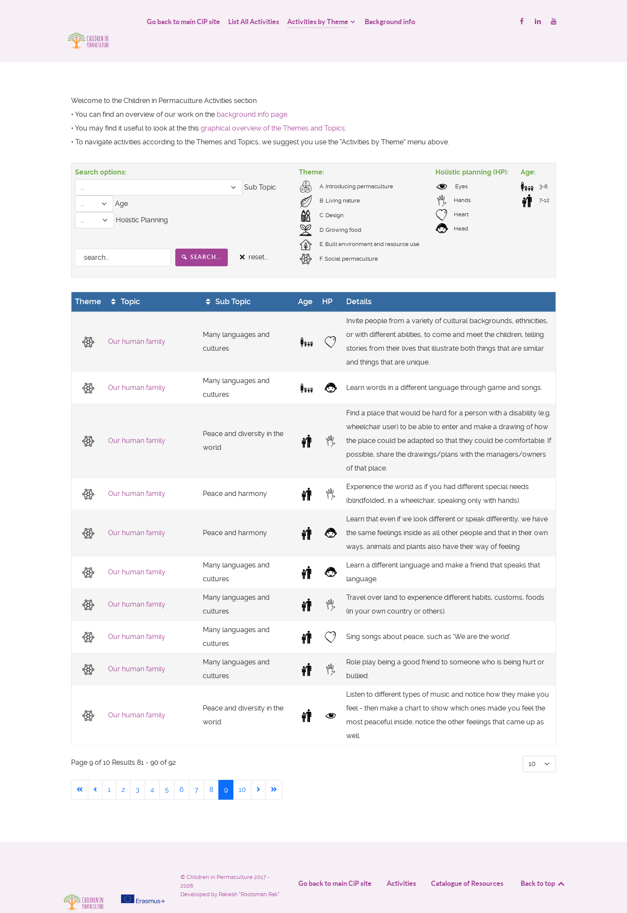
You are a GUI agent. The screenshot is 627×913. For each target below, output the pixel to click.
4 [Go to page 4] (152, 771)
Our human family (136, 322)
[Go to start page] (79, 771)
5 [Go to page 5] (167, 771)
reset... (252, 238)
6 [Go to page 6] (182, 771)
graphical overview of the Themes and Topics (273, 109)
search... (202, 237)
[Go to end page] (273, 771)
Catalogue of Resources (467, 864)
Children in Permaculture (220, 858)
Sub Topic (227, 282)
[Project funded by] (143, 861)
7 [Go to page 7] (197, 771)
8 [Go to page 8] (211, 771)
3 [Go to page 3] (138, 771)
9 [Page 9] (226, 771)
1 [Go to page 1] (109, 771)
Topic (124, 282)
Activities (401, 864)
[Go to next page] (258, 771)
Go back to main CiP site (335, 864)
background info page (252, 95)
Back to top (543, 864)
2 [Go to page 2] (123, 771)
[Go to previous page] (95, 771)
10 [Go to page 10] (242, 771)
